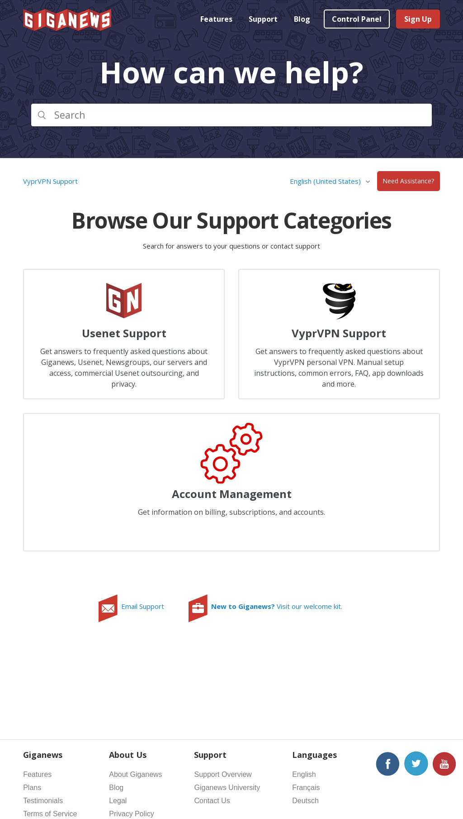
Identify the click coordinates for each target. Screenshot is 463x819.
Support (263, 19)
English (304, 774)
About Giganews (135, 774)
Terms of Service (50, 814)
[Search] (231, 115)
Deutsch (305, 801)
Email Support (142, 606)
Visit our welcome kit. (276, 606)
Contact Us (212, 801)
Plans (32, 787)
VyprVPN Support (50, 181)
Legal (118, 801)
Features (216, 19)
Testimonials (43, 801)
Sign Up (418, 19)
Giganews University (227, 787)
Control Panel (357, 19)
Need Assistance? (408, 181)
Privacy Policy (131, 814)
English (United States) (326, 181)
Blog (302, 19)
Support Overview (222, 774)
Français (306, 787)
